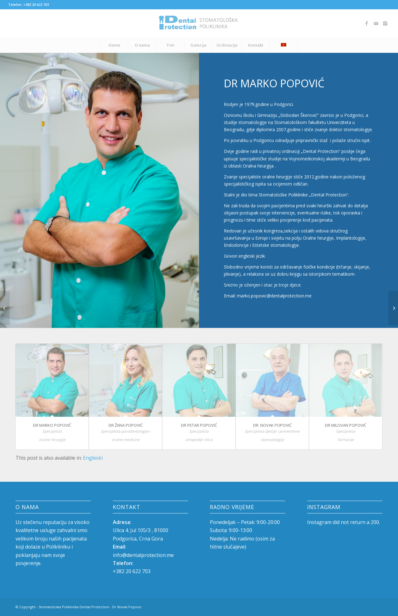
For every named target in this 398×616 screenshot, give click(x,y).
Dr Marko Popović (52, 425)
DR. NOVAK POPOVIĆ (272, 425)
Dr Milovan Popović (345, 425)
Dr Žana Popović (126, 425)
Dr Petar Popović (199, 425)
